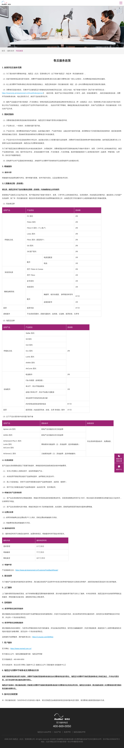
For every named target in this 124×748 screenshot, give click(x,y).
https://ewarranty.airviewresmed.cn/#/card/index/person (22, 93)
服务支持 (10, 51)
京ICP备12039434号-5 (111, 739)
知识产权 (57, 732)
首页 (3, 51)
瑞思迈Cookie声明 (44, 732)
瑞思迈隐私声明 (79, 732)
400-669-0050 (62, 726)
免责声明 (67, 732)
